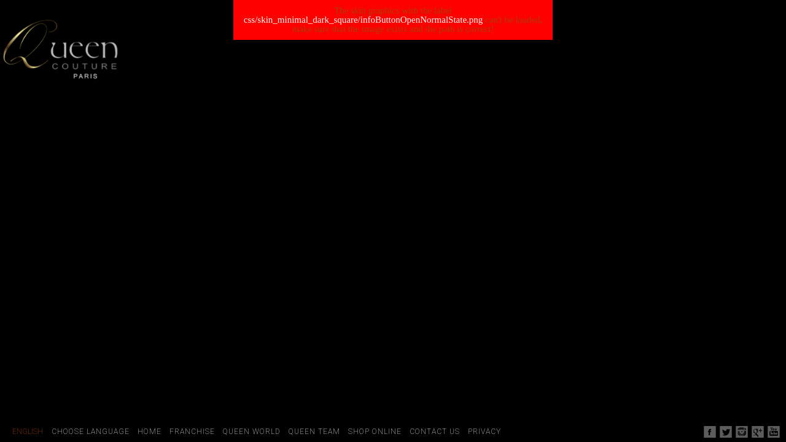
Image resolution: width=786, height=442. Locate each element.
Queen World (252, 431)
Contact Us (435, 431)
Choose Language (91, 431)
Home (149, 431)
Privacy (484, 431)
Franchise (192, 431)
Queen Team (314, 431)
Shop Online (375, 431)
